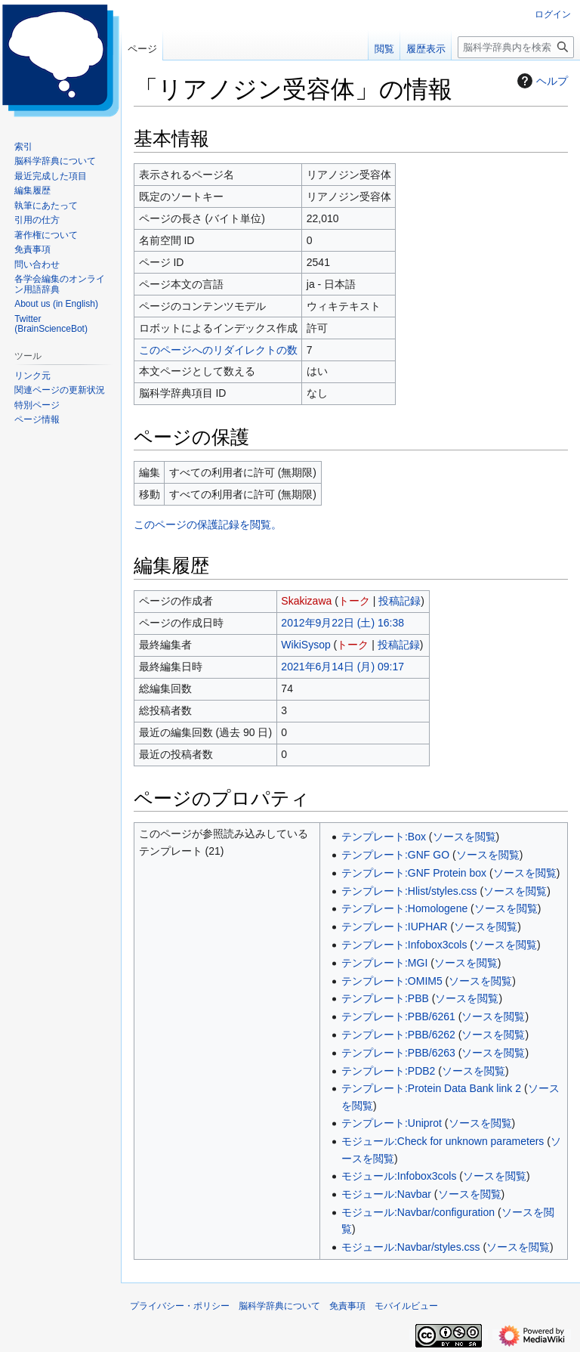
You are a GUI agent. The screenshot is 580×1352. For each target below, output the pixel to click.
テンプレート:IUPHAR (394, 926)
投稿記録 (399, 601)
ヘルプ (541, 80)
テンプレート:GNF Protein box (413, 873)
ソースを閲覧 (464, 837)
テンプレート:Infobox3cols (404, 945)
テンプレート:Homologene (404, 908)
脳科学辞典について (279, 1306)
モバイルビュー (406, 1306)
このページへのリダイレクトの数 (218, 350)
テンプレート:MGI (384, 963)
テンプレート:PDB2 (388, 1071)
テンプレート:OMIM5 (392, 981)
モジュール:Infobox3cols (399, 1176)
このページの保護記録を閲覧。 (208, 524)
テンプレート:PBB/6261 (398, 1016)
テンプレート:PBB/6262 (398, 1035)
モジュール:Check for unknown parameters (442, 1141)
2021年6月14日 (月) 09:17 (342, 667)
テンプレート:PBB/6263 (398, 1053)
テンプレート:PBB (385, 998)
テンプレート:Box (383, 837)
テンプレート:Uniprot (391, 1123)
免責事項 (347, 1306)
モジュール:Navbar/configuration (418, 1212)
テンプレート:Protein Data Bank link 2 (431, 1088)
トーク (354, 601)
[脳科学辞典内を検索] (516, 47)
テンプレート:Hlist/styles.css (409, 891)
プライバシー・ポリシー (180, 1306)
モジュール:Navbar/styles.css (410, 1247)
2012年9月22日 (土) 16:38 (342, 623)
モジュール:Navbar (386, 1194)
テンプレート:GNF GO (395, 855)
